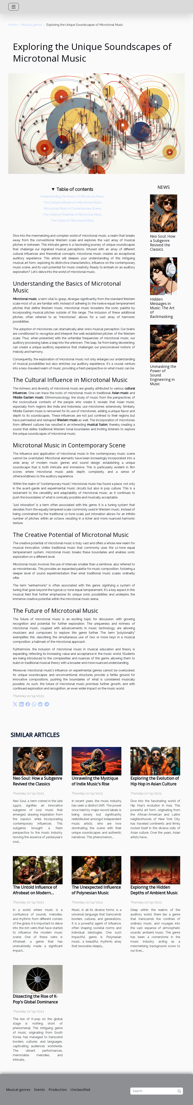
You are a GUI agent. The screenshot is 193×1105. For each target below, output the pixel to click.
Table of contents (74, 189)
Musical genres (31, 25)
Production (58, 1089)
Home (12, 25)
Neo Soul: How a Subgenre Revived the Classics (162, 243)
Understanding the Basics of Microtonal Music (72, 196)
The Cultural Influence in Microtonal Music (72, 202)
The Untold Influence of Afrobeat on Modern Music (35, 893)
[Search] (156, 1091)
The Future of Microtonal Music (72, 220)
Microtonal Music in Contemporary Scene (72, 208)
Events (39, 1089)
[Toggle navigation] (13, 7)
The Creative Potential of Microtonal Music (72, 214)
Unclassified (80, 1089)
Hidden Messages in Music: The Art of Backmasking (162, 308)
